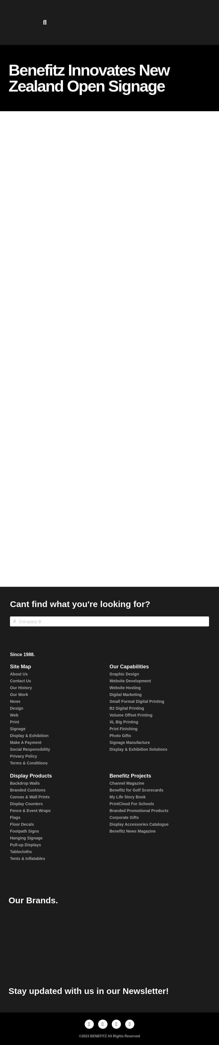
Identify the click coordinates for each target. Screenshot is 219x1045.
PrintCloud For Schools (132, 803)
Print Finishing (123, 729)
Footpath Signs (24, 831)
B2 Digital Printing (127, 708)
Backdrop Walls (25, 783)
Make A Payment (25, 742)
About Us (19, 674)
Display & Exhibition (29, 735)
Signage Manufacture (130, 742)
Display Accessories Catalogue (139, 824)
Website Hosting (125, 687)
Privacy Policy (23, 756)
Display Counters (26, 803)
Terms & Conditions (29, 763)
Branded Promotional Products (139, 810)
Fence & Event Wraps (30, 810)
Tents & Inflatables (27, 858)
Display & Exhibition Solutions (138, 749)
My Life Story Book (128, 797)
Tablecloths (21, 851)
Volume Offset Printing (131, 715)
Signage (17, 729)
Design (16, 708)
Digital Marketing (126, 694)
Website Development (130, 681)
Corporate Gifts (124, 817)
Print (14, 722)
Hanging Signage (26, 838)
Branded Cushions (27, 790)
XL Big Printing (124, 722)
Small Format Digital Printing (137, 701)
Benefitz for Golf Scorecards (136, 790)
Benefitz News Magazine (133, 831)
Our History (21, 687)
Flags (15, 817)
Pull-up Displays (25, 845)
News (15, 701)
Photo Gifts (120, 735)
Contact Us (20, 681)
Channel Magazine (127, 783)
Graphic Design (124, 674)
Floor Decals (22, 824)
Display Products (31, 776)
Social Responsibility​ (30, 749)
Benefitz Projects (130, 776)
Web (14, 715)
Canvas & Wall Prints (30, 797)
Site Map (20, 666)
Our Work (19, 694)
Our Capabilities (129, 666)
